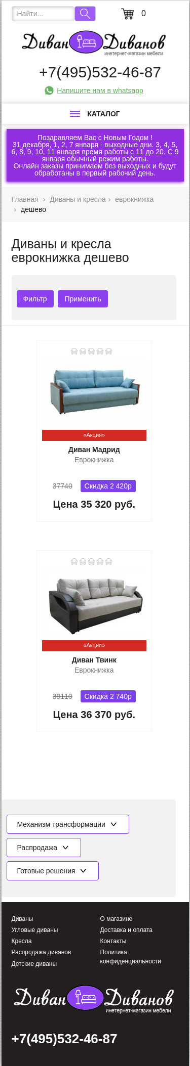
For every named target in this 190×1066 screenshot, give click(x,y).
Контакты (113, 941)
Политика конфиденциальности (131, 956)
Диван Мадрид (94, 450)
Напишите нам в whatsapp (100, 90)
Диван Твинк (94, 660)
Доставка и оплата (126, 930)
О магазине (116, 918)
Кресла (22, 941)
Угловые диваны (35, 930)
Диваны (22, 918)
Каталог (95, 114)
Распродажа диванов (41, 952)
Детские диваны (34, 963)
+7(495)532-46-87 (100, 72)
